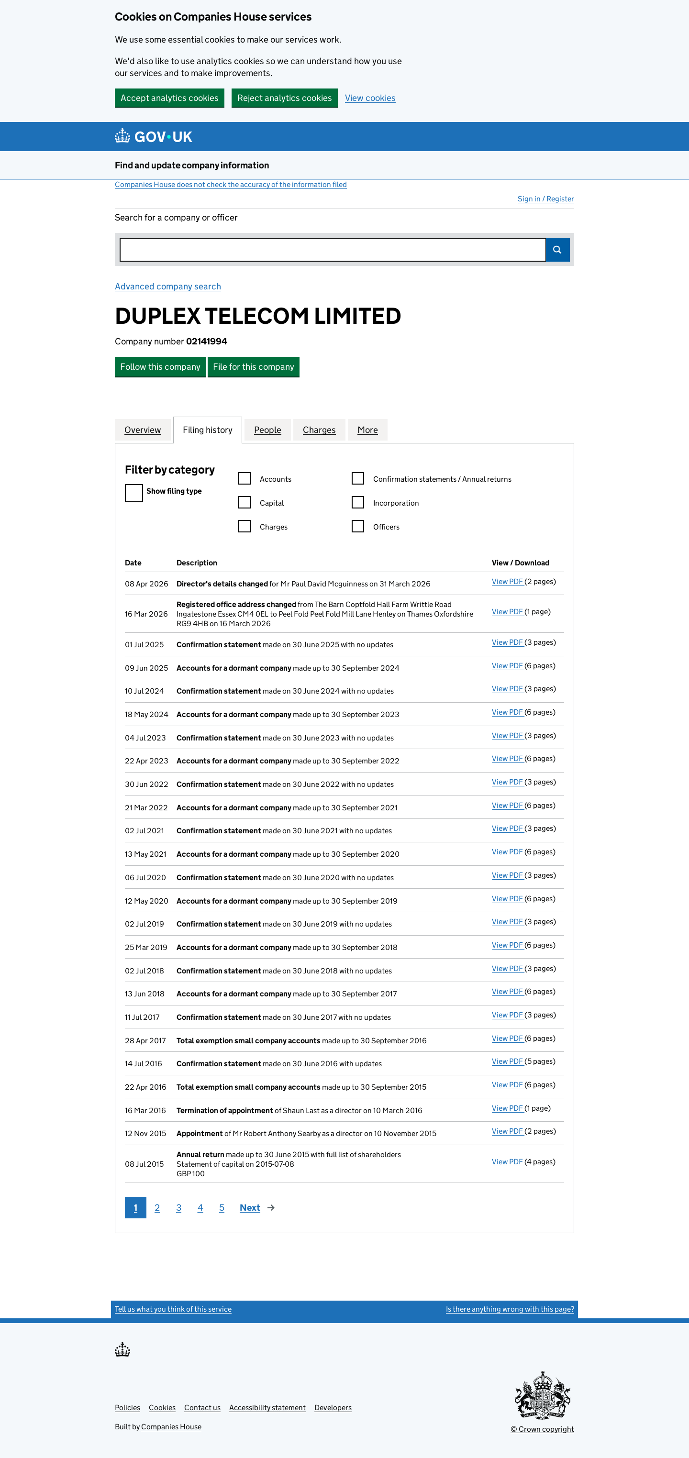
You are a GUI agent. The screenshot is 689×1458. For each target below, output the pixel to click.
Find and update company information (192, 165)
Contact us (202, 1407)
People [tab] (267, 429)
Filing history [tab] (208, 429)
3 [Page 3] (178, 1207)
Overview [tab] (142, 429)
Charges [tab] (319, 429)
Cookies (162, 1407)
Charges (263, 528)
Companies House (171, 1426)
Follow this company (160, 366)
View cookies (370, 97)
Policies (127, 1407)
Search (558, 250)
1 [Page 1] (135, 1207)
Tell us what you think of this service (173, 1309)
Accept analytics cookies (170, 97)
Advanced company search (168, 286)
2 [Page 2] (157, 1207)
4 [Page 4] (200, 1207)
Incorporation (385, 504)
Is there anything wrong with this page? (510, 1309)
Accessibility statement (267, 1407)
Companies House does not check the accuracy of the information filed (231, 184)
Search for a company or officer (176, 217)
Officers (376, 528)
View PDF (508, 581)
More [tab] (367, 429)
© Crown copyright (542, 1429)
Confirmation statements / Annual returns (431, 480)
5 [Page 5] (221, 1207)
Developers (333, 1407)
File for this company (253, 366)
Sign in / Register (546, 198)
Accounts (264, 480)
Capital (261, 504)
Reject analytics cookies (284, 97)
